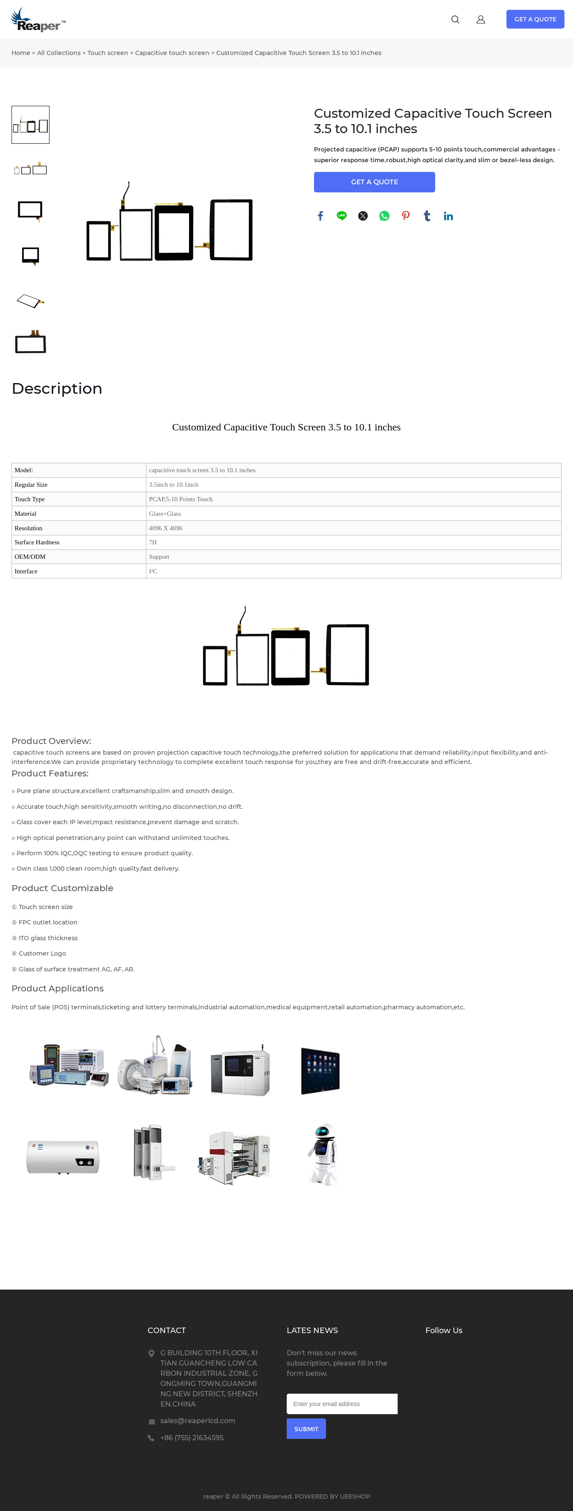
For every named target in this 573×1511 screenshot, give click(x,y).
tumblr (427, 215)
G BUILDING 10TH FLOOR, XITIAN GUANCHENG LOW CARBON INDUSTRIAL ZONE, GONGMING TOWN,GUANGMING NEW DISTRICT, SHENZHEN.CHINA (209, 1378)
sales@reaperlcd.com (198, 1421)
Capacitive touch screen (172, 53)
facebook (320, 215)
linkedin (448, 215)
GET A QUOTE (535, 19)
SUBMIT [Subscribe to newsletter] (306, 1429)
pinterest (405, 215)
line (341, 215)
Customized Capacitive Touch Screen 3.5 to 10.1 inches (298, 53)
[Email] (342, 1404)
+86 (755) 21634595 (192, 1438)
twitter (363, 215)
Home (21, 53)
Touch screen (107, 53)
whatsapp (384, 215)
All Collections (59, 53)
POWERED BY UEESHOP (332, 1496)
